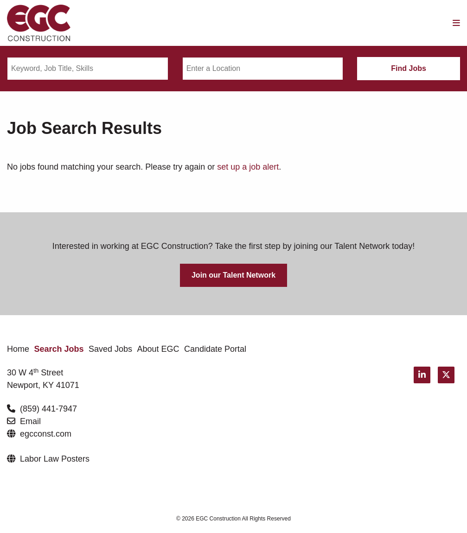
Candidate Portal (215, 349)
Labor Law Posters (55, 458)
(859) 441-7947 (48, 408)
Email (30, 421)
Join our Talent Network (233, 275)
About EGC (158, 349)
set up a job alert (248, 166)
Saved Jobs (110, 349)
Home (18, 349)
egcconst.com (45, 433)
